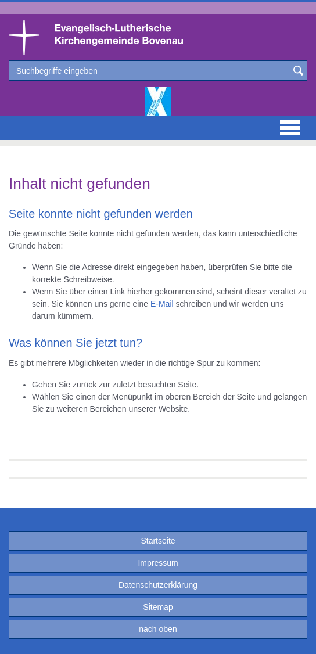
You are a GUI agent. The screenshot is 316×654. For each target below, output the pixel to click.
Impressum (158, 562)
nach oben (158, 629)
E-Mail (162, 303)
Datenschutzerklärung (158, 585)
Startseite (158, 540)
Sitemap (158, 607)
